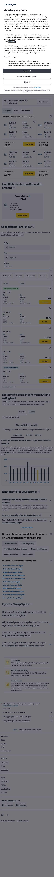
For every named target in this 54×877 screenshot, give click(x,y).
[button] (27, 71)
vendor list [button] (11, 42)
